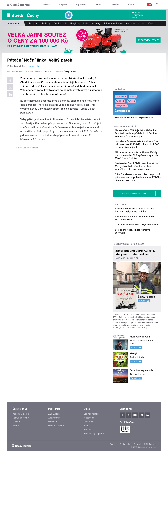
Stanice (97, 5)
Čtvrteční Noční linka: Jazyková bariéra (142, 254)
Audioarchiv (137, 15)
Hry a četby (121, 96)
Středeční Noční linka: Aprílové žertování (142, 265)
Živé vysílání (121, 106)
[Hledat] (157, 4)
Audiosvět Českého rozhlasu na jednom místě (133, 118)
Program (63, 5)
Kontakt (130, 23)
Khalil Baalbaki (56, 127)
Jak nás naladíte (113, 23)
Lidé (85, 23)
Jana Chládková (30, 203)
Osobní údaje (125, 482)
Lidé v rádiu (89, 460)
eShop (15, 463)
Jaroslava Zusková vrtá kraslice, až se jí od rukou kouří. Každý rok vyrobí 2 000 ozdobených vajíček (144, 148)
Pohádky (120, 101)
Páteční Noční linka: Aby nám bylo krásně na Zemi (144, 242)
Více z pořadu (122, 225)
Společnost (13, 23)
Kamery (135, 18)
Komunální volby (20, 456)
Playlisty (75, 23)
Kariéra (87, 463)
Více (152, 23)
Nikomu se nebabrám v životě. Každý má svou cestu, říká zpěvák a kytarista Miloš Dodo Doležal (143, 164)
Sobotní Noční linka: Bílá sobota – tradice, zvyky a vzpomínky (144, 231)
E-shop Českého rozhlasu (129, 282)
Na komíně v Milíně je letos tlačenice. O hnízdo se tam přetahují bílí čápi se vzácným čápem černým (145, 134)
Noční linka (34, 66)
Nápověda (89, 456)
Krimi (133, 96)
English (152, 482)
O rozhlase (114, 5)
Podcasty (52, 460)
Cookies (113, 482)
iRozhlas (47, 5)
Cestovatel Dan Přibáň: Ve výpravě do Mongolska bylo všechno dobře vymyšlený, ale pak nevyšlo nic (145, 180)
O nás (141, 23)
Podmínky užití (140, 482)
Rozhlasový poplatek (94, 471)
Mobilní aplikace (56, 463)
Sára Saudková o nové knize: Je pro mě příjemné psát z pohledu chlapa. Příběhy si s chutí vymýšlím (145, 196)
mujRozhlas (81, 5)
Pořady (46, 23)
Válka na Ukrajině (20, 452)
